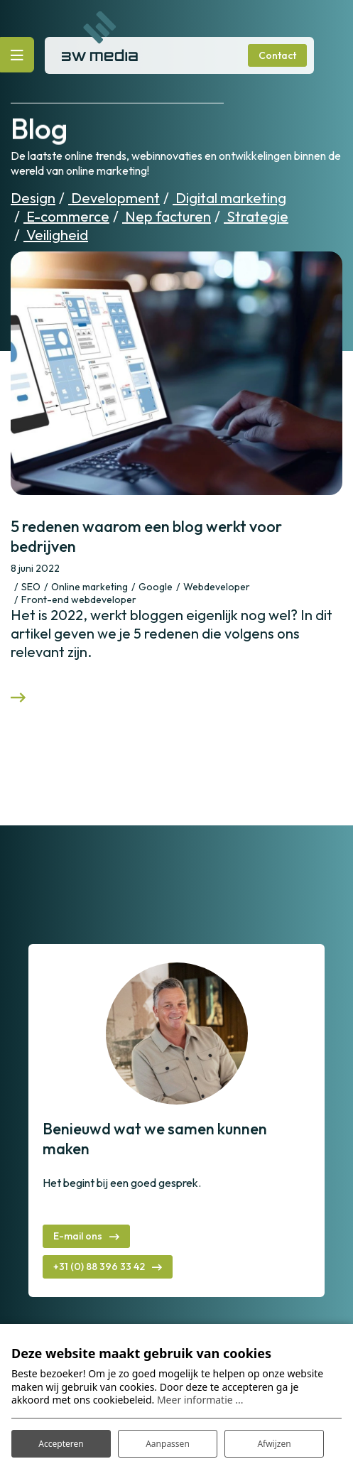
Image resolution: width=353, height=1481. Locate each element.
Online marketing (89, 586)
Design (33, 198)
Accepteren (60, 1444)
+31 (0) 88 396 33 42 (99, 1266)
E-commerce (66, 216)
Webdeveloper (216, 586)
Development (114, 198)
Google (156, 586)
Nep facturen (166, 216)
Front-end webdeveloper (78, 599)
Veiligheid (55, 235)
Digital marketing (229, 198)
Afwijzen (273, 1444)
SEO (30, 586)
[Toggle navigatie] (17, 54)
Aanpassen (168, 1444)
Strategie (256, 216)
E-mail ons (77, 1236)
